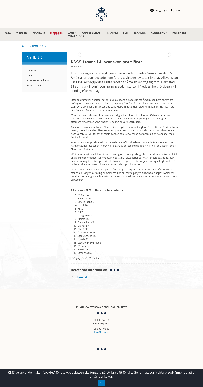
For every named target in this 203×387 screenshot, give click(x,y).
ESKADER (140, 32)
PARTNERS (179, 32)
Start (24, 46)
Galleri (30, 75)
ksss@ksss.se (101, 332)
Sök (175, 10)
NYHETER (57, 33)
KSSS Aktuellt (34, 85)
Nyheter (46, 46)
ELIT (126, 32)
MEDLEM (22, 32)
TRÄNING (111, 32)
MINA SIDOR (76, 36)
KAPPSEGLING (90, 32)
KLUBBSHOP (159, 32)
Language (158, 10)
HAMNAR (39, 32)
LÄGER (72, 32)
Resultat (82, 277)
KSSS (7, 32)
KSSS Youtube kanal (38, 80)
